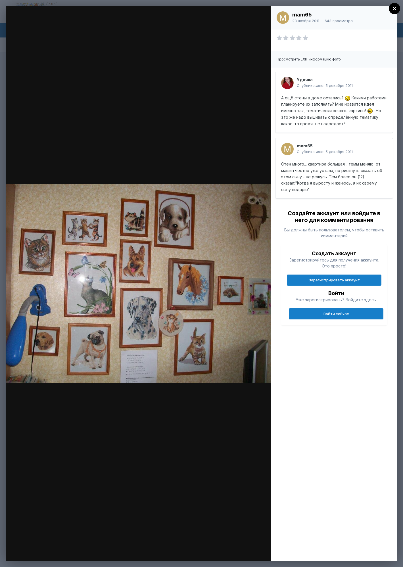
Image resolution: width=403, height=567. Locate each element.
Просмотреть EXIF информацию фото (309, 59)
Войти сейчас (336, 313)
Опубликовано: (325, 85)
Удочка (305, 79)
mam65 (302, 15)
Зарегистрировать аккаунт (334, 280)
